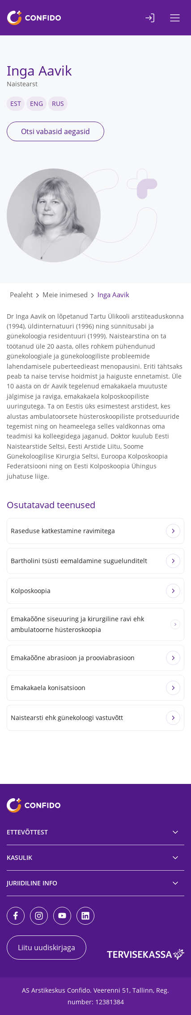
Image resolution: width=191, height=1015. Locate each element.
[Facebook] (16, 916)
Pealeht (21, 294)
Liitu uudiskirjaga (46, 947)
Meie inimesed (65, 294)
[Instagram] (39, 916)
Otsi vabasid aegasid (55, 131)
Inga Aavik (113, 294)
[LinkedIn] (85, 916)
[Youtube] (62, 916)
